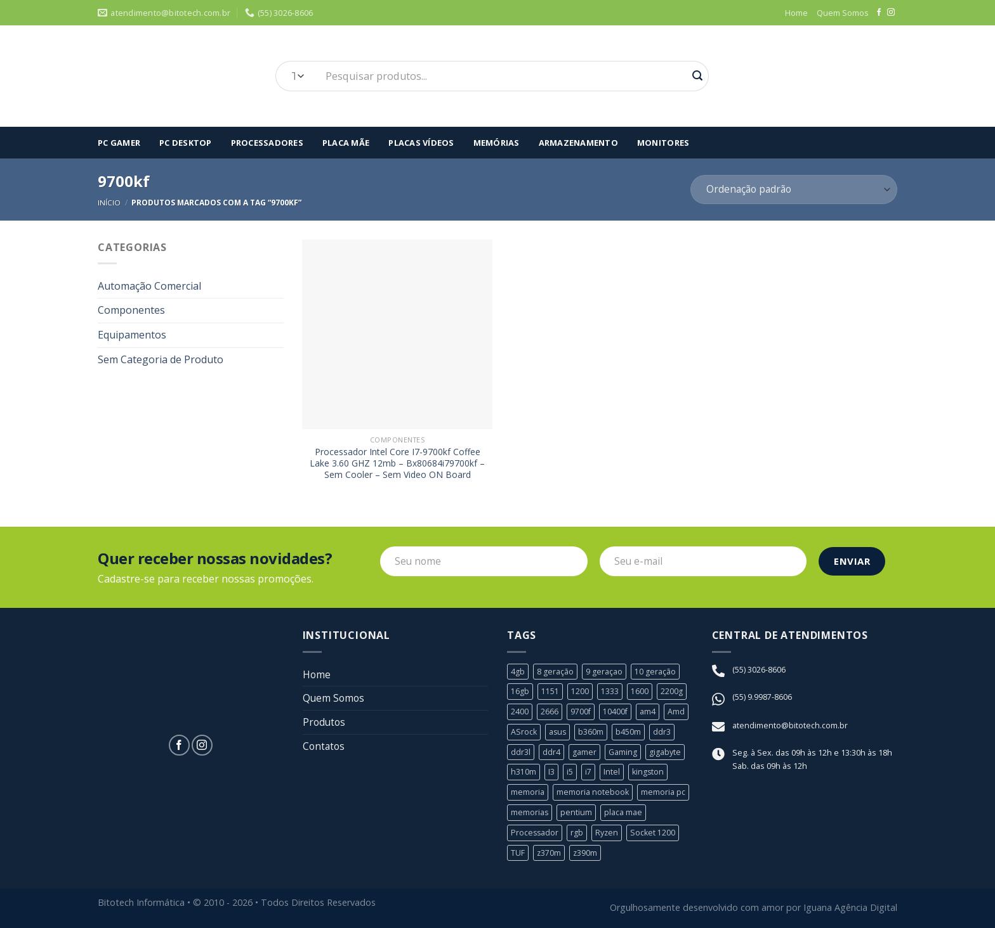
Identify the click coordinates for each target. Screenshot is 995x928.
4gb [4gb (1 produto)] (518, 672)
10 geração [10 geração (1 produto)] (655, 672)
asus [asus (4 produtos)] (559, 732)
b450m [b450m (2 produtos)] (630, 732)
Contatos (324, 749)
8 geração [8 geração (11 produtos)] (555, 672)
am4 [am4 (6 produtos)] (649, 712)
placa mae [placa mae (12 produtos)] (624, 812)
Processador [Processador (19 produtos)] (535, 831)
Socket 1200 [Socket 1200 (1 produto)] (655, 831)
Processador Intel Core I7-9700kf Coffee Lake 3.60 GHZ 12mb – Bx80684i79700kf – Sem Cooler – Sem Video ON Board (397, 463)
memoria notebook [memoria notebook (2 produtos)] (593, 791)
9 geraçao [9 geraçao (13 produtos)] (604, 672)
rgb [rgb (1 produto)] (578, 831)
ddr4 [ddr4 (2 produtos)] (551, 751)
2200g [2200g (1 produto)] (672, 692)
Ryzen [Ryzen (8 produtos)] (608, 831)
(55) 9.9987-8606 (762, 697)
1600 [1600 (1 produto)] (640, 692)
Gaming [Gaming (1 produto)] (623, 751)
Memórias (496, 142)
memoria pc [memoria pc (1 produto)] (664, 791)
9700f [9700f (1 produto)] (580, 712)
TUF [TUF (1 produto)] (518, 852)
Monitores (663, 142)
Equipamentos (132, 335)
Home (796, 12)
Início (109, 202)
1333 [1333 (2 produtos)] (610, 692)
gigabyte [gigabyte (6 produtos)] (666, 751)
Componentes (131, 310)
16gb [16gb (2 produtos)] (520, 692)
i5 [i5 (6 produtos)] (570, 772)
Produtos (325, 724)
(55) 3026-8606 (759, 670)
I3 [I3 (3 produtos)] (551, 772)
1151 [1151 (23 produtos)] (550, 692)
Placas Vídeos (421, 142)
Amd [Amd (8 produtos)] (677, 712)
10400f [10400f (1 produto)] (616, 712)
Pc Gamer (119, 142)
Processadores (267, 142)
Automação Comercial (149, 286)
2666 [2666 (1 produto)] (549, 712)
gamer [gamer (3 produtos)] (584, 751)
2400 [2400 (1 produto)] (520, 712)
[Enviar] (697, 76)
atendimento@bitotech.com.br (790, 726)
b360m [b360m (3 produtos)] (592, 732)
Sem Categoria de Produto (160, 359)
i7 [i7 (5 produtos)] (588, 772)
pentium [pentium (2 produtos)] (577, 812)
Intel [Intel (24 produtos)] (611, 772)
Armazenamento (578, 142)
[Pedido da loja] (793, 190)
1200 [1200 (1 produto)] (580, 692)
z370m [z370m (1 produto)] (549, 852)
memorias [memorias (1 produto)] (530, 812)
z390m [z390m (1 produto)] (586, 852)
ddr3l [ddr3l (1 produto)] (520, 751)
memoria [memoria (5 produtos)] (527, 791)
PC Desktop (185, 142)
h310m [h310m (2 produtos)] (523, 772)
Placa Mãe (345, 142)
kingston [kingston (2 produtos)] (648, 772)
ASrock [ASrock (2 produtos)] (524, 732)
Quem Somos (843, 12)
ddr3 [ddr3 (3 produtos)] (664, 732)
